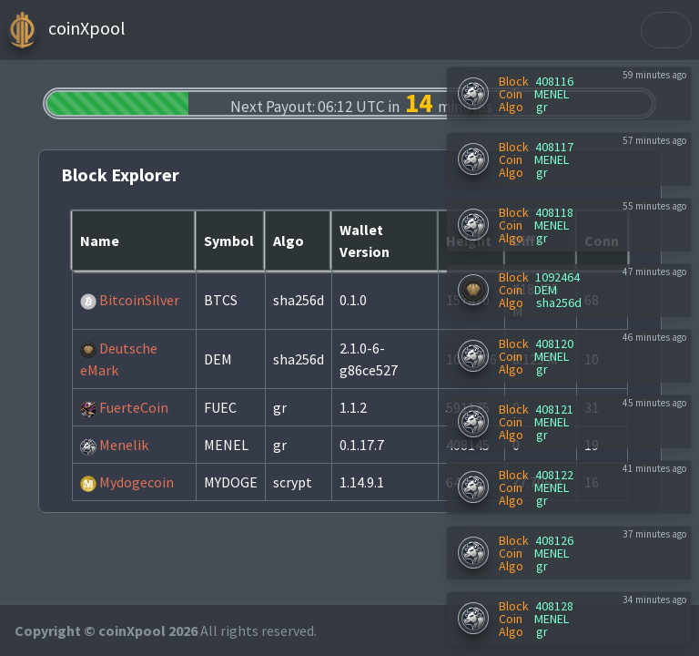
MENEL (551, 94)
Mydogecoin (127, 482)
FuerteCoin (124, 407)
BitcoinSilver (129, 300)
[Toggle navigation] (666, 30)
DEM (545, 290)
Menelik (114, 445)
